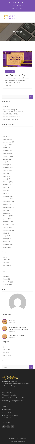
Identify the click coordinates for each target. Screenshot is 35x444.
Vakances (6, 263)
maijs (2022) (6, 190)
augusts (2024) (7, 159)
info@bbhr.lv (23, 3)
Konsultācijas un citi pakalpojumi (13, 401)
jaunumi (5, 257)
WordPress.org (7, 285)
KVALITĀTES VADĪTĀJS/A (10, 114)
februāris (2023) (8, 182)
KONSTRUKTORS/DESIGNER (11, 117)
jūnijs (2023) (6, 173)
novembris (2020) (8, 224)
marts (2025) (7, 148)
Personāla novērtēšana (10, 395)
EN (21, 8)
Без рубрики (7, 265)
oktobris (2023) (7, 170)
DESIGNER (6, 106)
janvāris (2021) (7, 219)
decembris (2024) (8, 156)
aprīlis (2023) (7, 179)
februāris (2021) (8, 216)
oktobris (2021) (7, 205)
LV (13, 8)
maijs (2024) (6, 162)
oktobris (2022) (7, 185)
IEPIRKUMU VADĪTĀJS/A (10, 120)
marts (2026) (7, 136)
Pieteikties (6, 276)
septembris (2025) (8, 142)
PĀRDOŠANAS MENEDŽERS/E (16, 75)
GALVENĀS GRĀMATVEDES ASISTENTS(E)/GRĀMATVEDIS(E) (13, 110)
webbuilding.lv (21, 441)
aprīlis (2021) (7, 213)
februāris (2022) (8, 196)
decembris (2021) (8, 199)
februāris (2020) (8, 244)
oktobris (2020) (7, 227)
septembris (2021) (8, 207)
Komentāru (8, 282)
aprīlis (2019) (7, 247)
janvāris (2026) (7, 139)
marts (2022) (7, 193)
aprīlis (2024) (7, 165)
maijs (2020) (6, 236)
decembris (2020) (8, 222)
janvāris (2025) (7, 153)
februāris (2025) (8, 150)
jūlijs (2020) (6, 233)
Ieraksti (6, 279)
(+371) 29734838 (18, 5)
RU (17, 8)
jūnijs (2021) (6, 210)
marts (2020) (7, 241)
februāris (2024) (8, 168)
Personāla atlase (8, 392)
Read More (8, 85)
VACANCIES (6, 260)
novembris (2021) (8, 202)
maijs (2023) (6, 176)
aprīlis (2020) (7, 239)
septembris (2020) (8, 230)
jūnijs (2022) (6, 187)
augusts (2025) (7, 145)
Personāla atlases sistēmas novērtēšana (15, 398)
